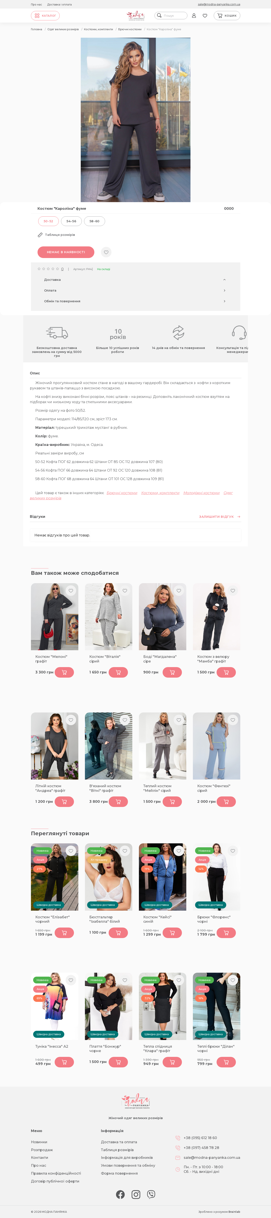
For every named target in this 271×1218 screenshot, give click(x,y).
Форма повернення (119, 1173)
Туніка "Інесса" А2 (51, 1046)
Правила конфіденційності (56, 1173)
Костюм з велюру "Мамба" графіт (213, 659)
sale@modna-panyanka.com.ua (219, 4)
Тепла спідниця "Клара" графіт (157, 1048)
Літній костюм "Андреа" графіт (50, 788)
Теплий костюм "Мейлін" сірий (157, 788)
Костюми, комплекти (160, 493)
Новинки (39, 1142)
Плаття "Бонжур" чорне (105, 1048)
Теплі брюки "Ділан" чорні (216, 1048)
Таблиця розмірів (117, 1150)
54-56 (71, 221)
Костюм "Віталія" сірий (104, 659)
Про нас (36, 4)
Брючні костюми (122, 493)
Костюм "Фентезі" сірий (213, 788)
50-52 (49, 221)
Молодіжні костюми (201, 493)
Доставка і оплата (59, 4)
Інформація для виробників (127, 1158)
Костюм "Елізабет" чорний (52, 919)
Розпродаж (42, 1150)
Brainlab (234, 1211)
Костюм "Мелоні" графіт (51, 659)
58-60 (95, 221)
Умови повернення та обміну (128, 1165)
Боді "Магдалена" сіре (160, 659)
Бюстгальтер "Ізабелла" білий (104, 919)
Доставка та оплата (119, 1142)
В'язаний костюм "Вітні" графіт (105, 788)
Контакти (39, 1158)
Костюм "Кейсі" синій (157, 919)
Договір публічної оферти (55, 1181)
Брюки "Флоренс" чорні (214, 919)
